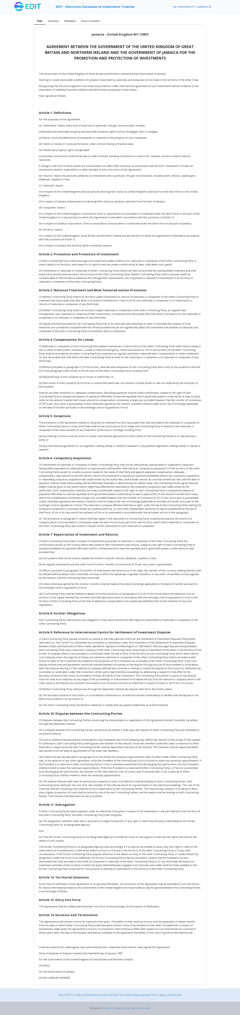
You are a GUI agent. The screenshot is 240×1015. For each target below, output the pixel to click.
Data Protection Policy (140, 1008)
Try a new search (184, 6)
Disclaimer (107, 1008)
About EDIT (65, 995)
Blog (162, 995)
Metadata (69, 21)
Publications (91, 995)
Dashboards (175, 995)
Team (77, 995)
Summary (53, 21)
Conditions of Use (121, 1008)
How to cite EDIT (109, 995)
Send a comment (90, 21)
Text (39, 21)
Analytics (204, 6)
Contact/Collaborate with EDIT (139, 995)
